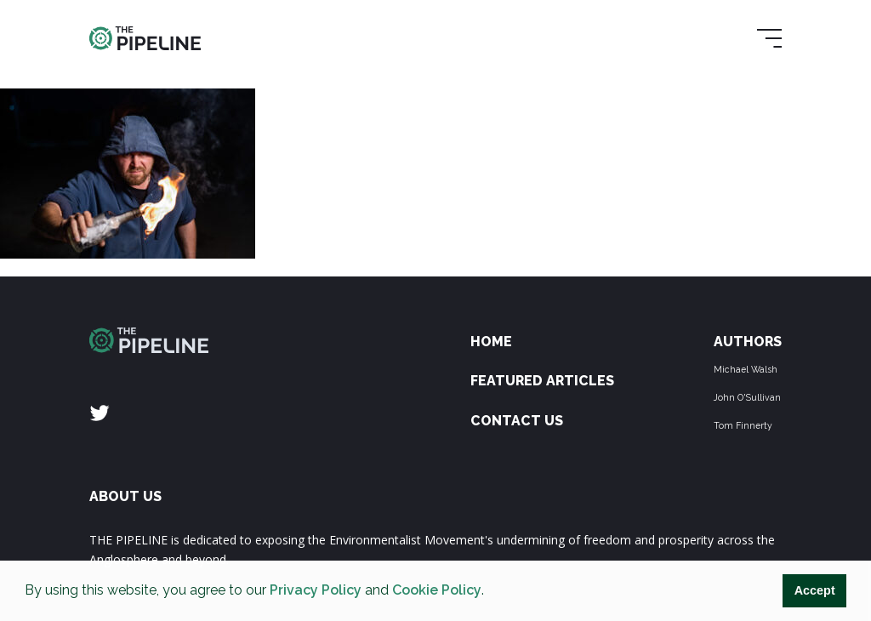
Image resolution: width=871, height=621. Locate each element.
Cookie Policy (436, 590)
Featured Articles (542, 381)
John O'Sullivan (747, 397)
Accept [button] (814, 590)
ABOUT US (125, 496)
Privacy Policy (315, 590)
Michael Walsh (745, 369)
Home (491, 341)
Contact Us (516, 421)
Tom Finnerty (743, 425)
